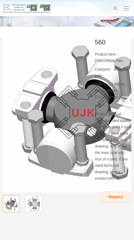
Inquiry (116, 197)
